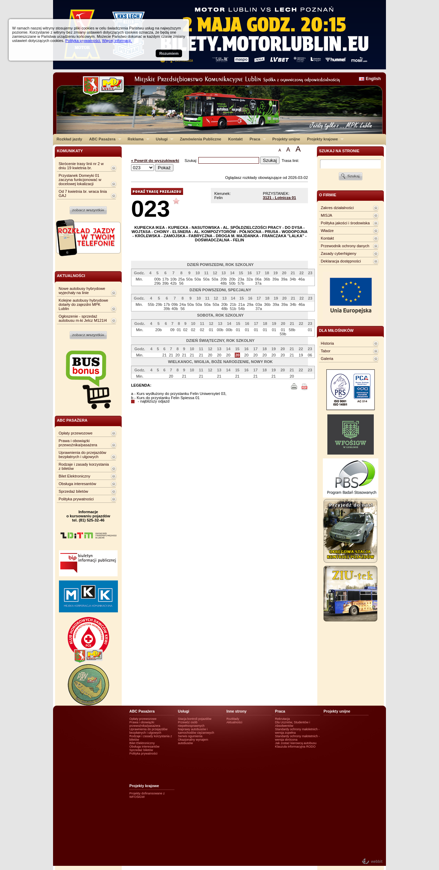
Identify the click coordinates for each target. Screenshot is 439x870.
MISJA (326, 215)
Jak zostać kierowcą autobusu (295, 743)
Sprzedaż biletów (73, 491)
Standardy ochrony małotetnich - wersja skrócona (297, 737)
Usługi (162, 139)
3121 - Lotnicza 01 (279, 198)
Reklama (136, 139)
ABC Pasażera (103, 139)
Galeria (327, 358)
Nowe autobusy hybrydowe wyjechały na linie (82, 290)
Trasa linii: (290, 160)
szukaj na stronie (339, 151)
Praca (256, 139)
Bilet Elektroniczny (74, 476)
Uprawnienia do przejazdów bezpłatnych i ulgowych (82, 454)
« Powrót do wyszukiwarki (155, 160)
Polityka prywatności (76, 499)
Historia (327, 343)
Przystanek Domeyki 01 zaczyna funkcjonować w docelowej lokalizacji (80, 179)
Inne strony (236, 711)
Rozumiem (169, 53)
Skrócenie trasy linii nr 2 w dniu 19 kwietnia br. (81, 166)
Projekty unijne (286, 139)
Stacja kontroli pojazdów (195, 719)
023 (150, 209)
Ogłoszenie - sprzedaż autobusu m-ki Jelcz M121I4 (83, 318)
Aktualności (234, 722)
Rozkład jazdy (69, 139)
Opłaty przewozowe (76, 433)
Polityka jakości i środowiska (345, 223)
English (373, 78)
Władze (327, 231)
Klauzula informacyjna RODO (295, 746)
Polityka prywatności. (83, 40)
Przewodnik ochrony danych (345, 246)
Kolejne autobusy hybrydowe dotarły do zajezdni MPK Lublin (83, 304)
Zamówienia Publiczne (200, 139)
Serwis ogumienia (190, 736)
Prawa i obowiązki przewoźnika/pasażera (78, 443)
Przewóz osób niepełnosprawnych (191, 724)
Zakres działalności (337, 208)
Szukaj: (191, 160)
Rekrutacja (282, 719)
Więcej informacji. (117, 40)
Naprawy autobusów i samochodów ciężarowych (196, 730)
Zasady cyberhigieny (338, 253)
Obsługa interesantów (77, 484)
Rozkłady (232, 719)
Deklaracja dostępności (341, 261)
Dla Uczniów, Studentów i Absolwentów (292, 724)
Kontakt (235, 139)
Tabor (325, 351)
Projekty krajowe (324, 139)
